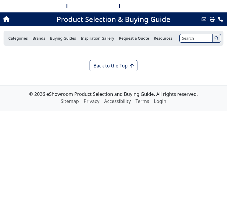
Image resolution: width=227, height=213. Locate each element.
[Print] (212, 19)
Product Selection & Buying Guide (113, 19)
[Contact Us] (220, 19)
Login (160, 101)
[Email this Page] (204, 19)
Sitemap (70, 101)
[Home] (24, 19)
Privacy (91, 101)
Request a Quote (134, 38)
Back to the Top (113, 65)
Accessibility (117, 101)
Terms (142, 101)
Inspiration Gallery (97, 38)
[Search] (196, 38)
